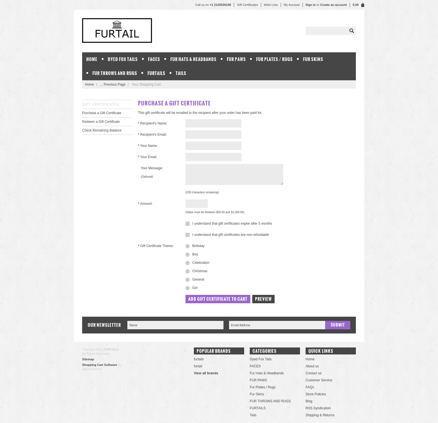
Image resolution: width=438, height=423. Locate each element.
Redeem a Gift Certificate (101, 122)
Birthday (194, 246)
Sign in (311, 4)
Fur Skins (313, 59)
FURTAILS (156, 73)
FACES (154, 59)
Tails (181, 73)
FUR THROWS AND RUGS (114, 73)
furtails (199, 359)
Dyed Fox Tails (123, 59)
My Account (292, 4)
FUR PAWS (236, 59)
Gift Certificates (247, 4)
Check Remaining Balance (102, 130)
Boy (191, 254)
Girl (191, 288)
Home (89, 84)
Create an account (333, 4)
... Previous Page (112, 84)
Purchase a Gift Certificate (101, 113)
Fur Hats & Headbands (193, 59)
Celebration (197, 263)
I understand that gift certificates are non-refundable (227, 235)
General (194, 280)
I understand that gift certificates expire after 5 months (228, 223)
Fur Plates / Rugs (274, 59)
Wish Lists (271, 4)
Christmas (196, 271)
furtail (198, 366)
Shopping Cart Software (99, 364)
